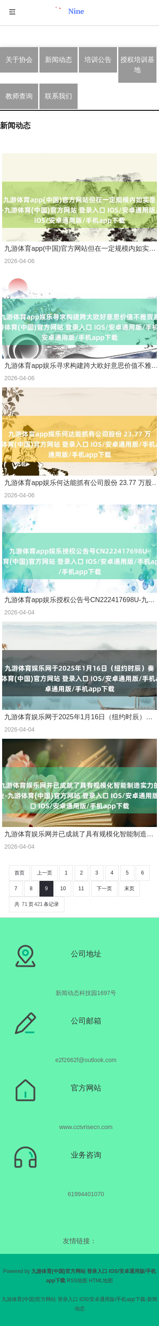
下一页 (104, 888)
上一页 (44, 873)
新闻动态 (58, 59)
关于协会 (19, 59)
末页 (129, 888)
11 (81, 888)
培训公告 (98, 59)
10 (63, 888)
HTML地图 (101, 1281)
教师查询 (19, 96)
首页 (19, 873)
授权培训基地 (137, 64)
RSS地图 (77, 1281)
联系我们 (58, 96)
